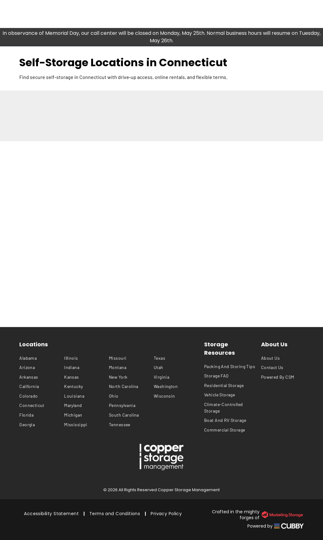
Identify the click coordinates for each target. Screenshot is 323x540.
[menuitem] (41, 358)
